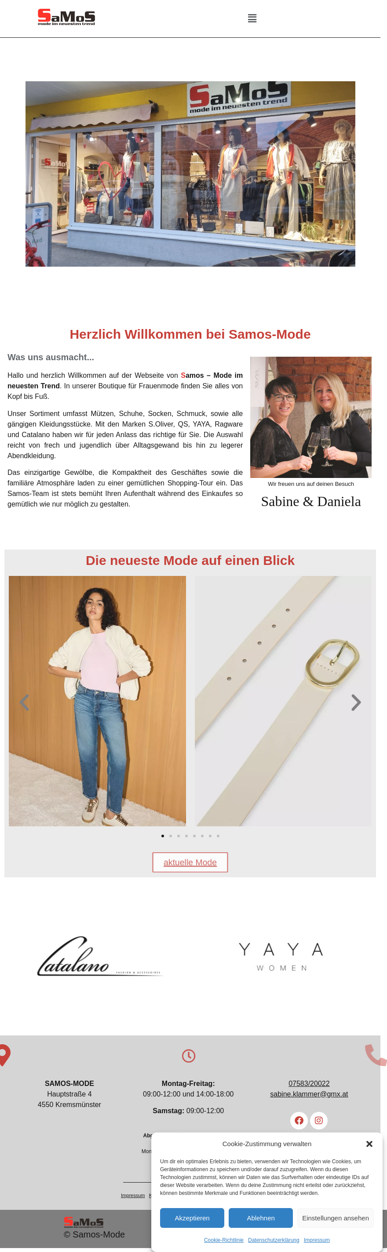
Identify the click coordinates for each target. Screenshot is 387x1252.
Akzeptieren (192, 1219)
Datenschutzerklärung (273, 1242)
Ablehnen (260, 1219)
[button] (369, 1145)
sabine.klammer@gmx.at (315, 1099)
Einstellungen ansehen (335, 1219)
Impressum (317, 1242)
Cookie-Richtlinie (224, 1242)
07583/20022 (314, 1088)
